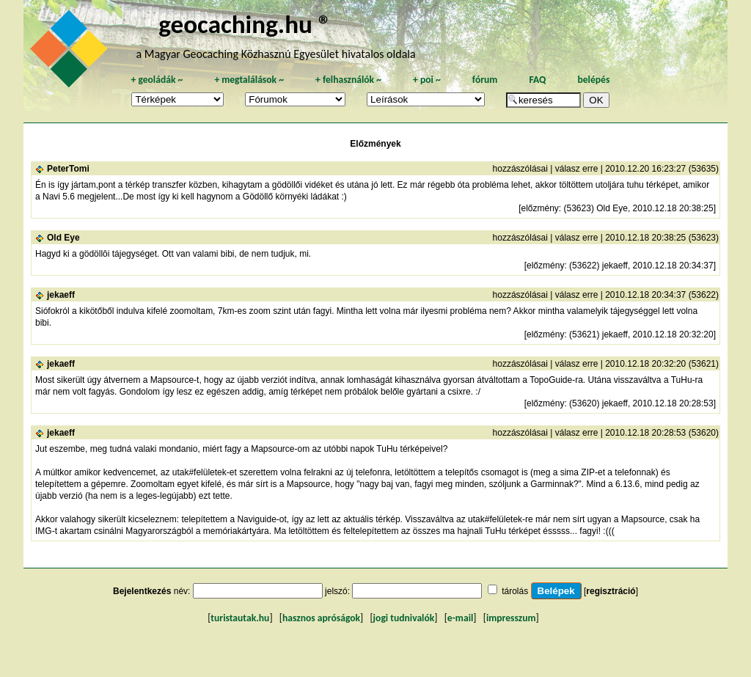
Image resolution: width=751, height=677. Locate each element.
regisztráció (610, 591)
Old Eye (63, 238)
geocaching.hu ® (244, 24)
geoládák (156, 79)
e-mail (460, 618)
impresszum (511, 618)
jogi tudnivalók (404, 618)
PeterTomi (68, 169)
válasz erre (576, 169)
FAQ (537, 79)
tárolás (515, 591)
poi (426, 79)
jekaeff (61, 295)
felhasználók (348, 79)
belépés (593, 79)
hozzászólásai (520, 169)
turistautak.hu (239, 618)
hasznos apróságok (321, 618)
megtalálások (248, 79)
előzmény (539, 208)
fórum (485, 79)
